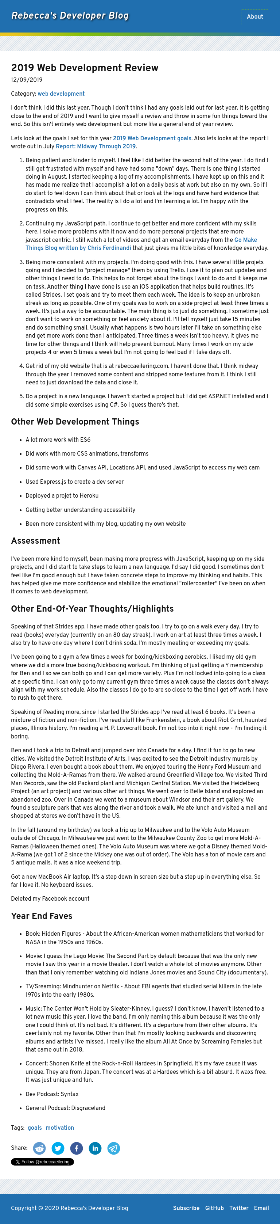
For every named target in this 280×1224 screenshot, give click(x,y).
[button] (39, 1148)
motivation (60, 1128)
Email (261, 1208)
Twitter (239, 1208)
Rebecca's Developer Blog (70, 16)
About (255, 17)
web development (61, 94)
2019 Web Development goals (152, 138)
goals (35, 1128)
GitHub (214, 1208)
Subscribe (186, 1208)
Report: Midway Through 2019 (96, 147)
